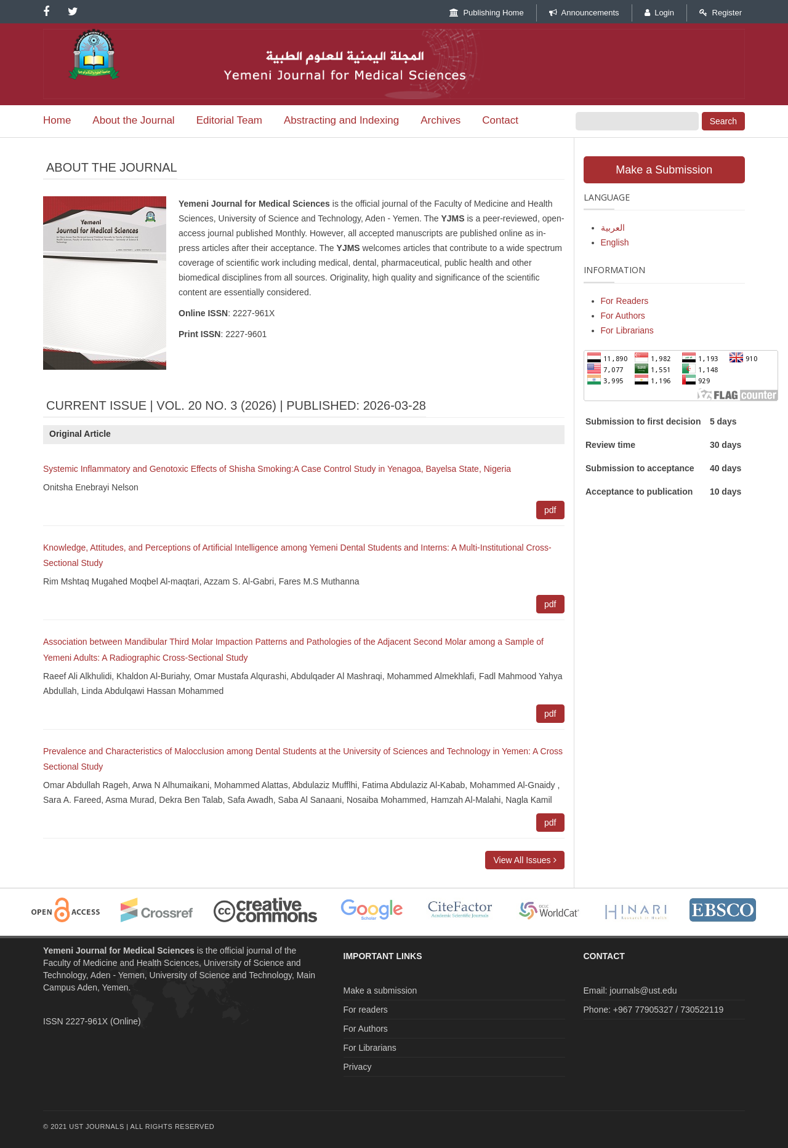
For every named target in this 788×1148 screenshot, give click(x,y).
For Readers (625, 301)
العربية (613, 228)
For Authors (623, 316)
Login (659, 12)
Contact (500, 120)
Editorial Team (229, 120)
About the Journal (133, 120)
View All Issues (524, 860)
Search (723, 121)
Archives (440, 120)
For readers (366, 1009)
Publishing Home (486, 12)
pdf (550, 510)
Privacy (358, 1067)
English (615, 242)
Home (57, 120)
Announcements (584, 12)
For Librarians (627, 330)
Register (720, 12)
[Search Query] (637, 121)
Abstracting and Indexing (341, 120)
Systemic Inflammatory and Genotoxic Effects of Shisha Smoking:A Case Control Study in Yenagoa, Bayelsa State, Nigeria (277, 469)
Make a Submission (664, 170)
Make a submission (380, 990)
